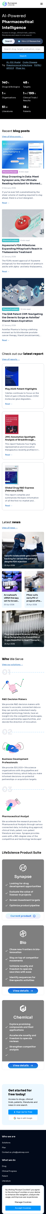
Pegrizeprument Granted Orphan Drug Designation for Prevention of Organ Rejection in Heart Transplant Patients (22, 647)
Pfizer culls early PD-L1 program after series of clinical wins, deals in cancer (34, 608)
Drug (4, 1166)
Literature (6, 1181)
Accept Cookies (23, 1208)
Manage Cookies (23, 1202)
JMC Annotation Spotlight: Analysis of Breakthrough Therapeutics (20, 449)
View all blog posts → (12, 147)
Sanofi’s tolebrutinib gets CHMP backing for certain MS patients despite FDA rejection (20, 569)
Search (8, 41)
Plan (4, 1147)
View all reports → (11, 370)
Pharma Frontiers (10, 251)
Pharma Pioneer (10, 182)
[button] (23, 1118)
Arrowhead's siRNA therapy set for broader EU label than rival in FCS (12, 608)
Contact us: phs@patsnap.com (15, 1152)
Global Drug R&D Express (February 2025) (19, 499)
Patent (5, 1176)
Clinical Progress (9, 1171)
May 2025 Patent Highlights (21, 399)
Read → (5, 213)
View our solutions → (12, 675)
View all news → (10, 538)
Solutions (6, 1143)
